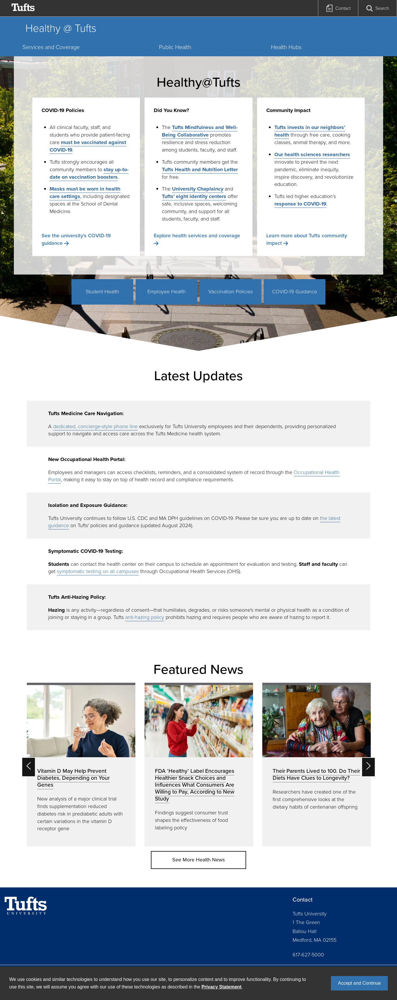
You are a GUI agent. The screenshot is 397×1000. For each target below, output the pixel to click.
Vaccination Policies (230, 291)
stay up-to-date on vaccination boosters (89, 173)
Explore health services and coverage (197, 235)
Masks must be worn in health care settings (85, 192)
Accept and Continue (359, 983)
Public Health (175, 47)
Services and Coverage (51, 47)
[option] (81, 764)
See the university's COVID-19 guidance (76, 239)
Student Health (102, 291)
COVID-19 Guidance (294, 291)
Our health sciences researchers (312, 154)
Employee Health (166, 291)
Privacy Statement (221, 986)
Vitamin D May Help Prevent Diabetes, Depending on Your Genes (73, 778)
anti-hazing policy (144, 617)
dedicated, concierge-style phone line (95, 426)
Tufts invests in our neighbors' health (309, 131)
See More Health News (198, 859)
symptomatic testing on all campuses (98, 571)
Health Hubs (286, 47)
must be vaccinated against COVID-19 (88, 146)
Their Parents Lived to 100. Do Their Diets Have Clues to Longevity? (316, 774)
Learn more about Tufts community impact (306, 239)
